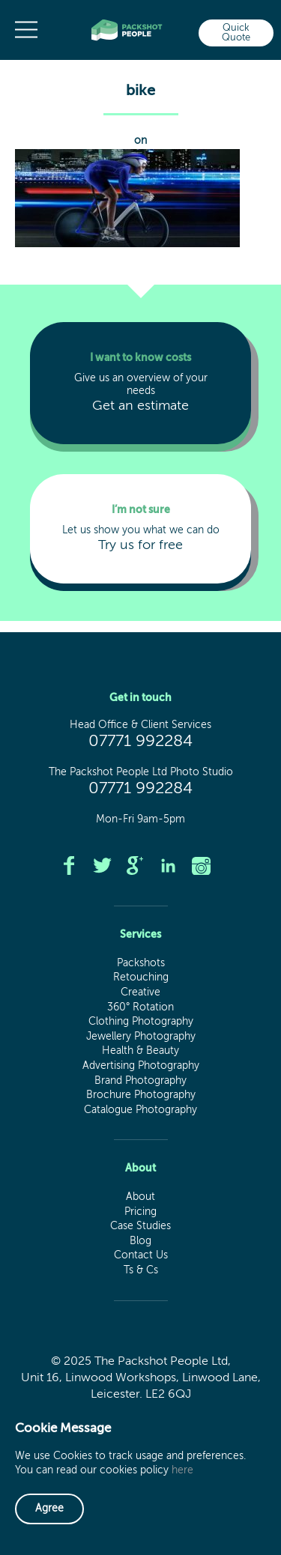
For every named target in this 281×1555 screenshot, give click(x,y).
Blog (140, 1241)
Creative (140, 992)
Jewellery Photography (141, 1036)
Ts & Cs (141, 1270)
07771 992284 (140, 741)
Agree (49, 1508)
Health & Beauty (140, 1051)
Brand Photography (140, 1081)
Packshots (141, 963)
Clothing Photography (140, 1021)
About (140, 1197)
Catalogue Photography (140, 1110)
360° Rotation (140, 1007)
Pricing (140, 1212)
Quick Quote (236, 33)
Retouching (141, 977)
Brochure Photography (141, 1095)
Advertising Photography (140, 1066)
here (182, 1470)
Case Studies (140, 1226)
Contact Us (141, 1255)
